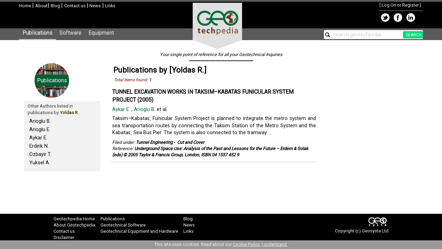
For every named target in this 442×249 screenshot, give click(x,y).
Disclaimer (64, 237)
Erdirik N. (39, 146)
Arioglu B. (40, 121)
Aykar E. (38, 138)
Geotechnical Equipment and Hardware (139, 231)
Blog (56, 5)
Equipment (101, 32)
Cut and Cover (190, 142)
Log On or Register (400, 5)
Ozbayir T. (40, 154)
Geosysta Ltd (375, 230)
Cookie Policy (247, 244)
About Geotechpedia (74, 225)
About (41, 5)
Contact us (75, 5)
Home (25, 5)
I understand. (275, 244)
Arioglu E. (39, 129)
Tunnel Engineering (154, 142)
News (94, 5)
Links (109, 5)
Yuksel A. (39, 162)
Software (70, 32)
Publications (37, 32)
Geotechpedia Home (74, 218)
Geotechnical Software (123, 225)
